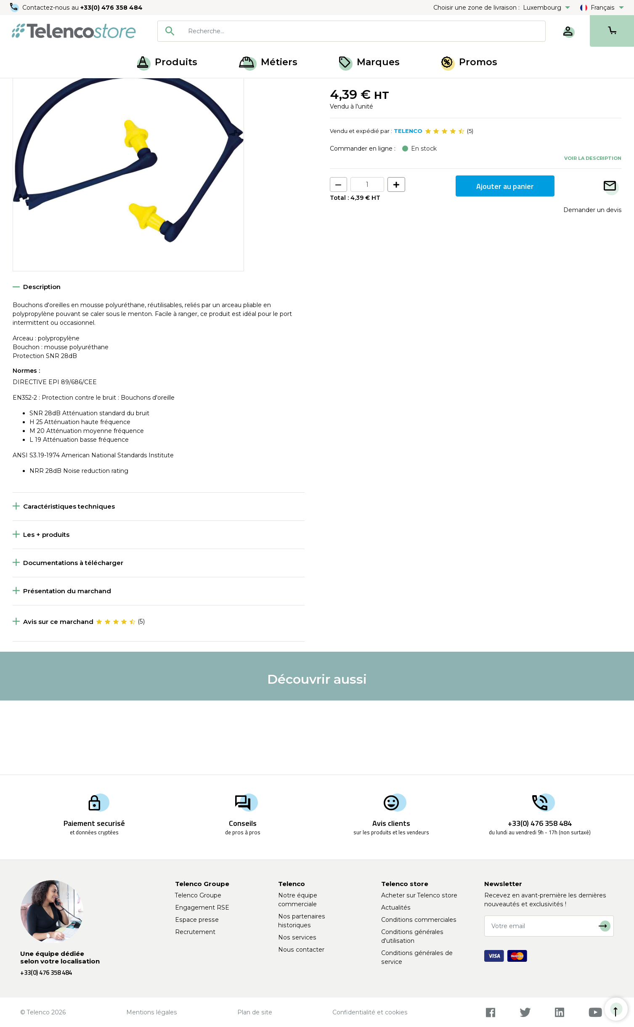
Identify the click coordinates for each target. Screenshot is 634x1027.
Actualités (396, 907)
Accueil (23, 87)
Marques (369, 62)
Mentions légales (151, 1012)
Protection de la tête (71, 87)
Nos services (297, 937)
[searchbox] (364, 31)
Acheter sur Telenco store (419, 895)
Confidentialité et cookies (370, 1012)
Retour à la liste (38, 105)
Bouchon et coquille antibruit (149, 87)
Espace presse (197, 920)
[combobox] (351, 31)
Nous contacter (301, 949)
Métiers (268, 62)
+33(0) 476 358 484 (111, 7)
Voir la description (592, 232)
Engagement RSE (202, 907)
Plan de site (254, 1012)
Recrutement (195, 932)
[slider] (444, 205)
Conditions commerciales (418, 920)
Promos (469, 62)
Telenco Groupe (198, 895)
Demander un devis (592, 284)
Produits (167, 62)
